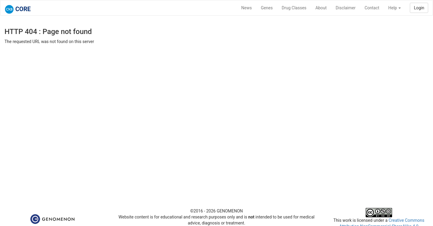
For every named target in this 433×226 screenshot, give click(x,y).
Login (419, 7)
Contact (371, 7)
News (246, 7)
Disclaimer (345, 7)
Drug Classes (294, 7)
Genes (267, 7)
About (321, 7)
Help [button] (394, 7)
